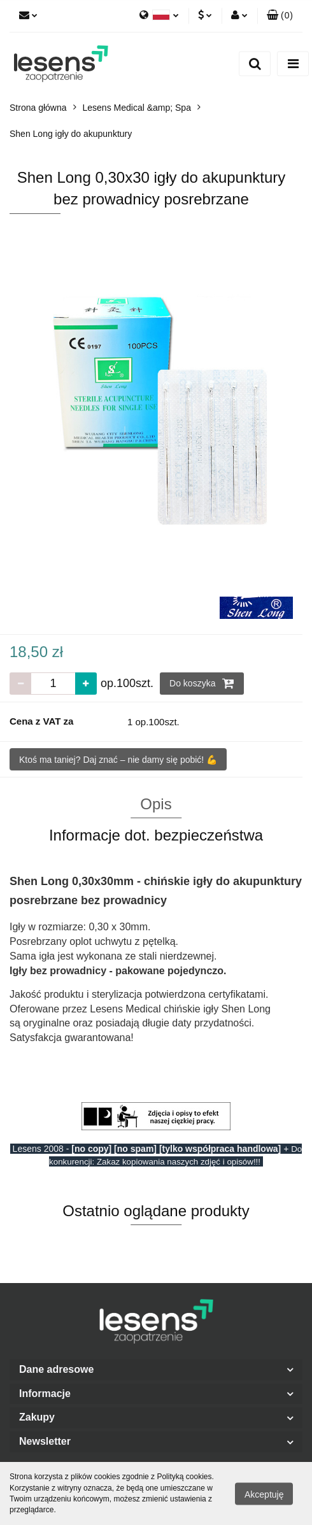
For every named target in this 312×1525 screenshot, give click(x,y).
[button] (279, 16)
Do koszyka (201, 683)
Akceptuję (264, 1494)
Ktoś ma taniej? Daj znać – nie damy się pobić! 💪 (118, 760)
